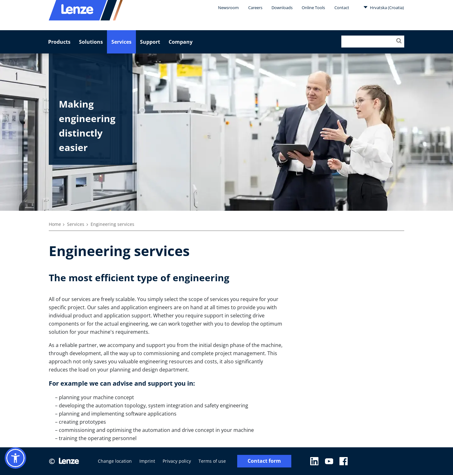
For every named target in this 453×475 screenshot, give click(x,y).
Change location (115, 461)
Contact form (264, 461)
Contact (341, 7)
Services (121, 41)
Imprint (147, 461)
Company (181, 41)
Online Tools (313, 7)
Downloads (282, 7)
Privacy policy (177, 461)
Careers (255, 7)
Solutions (91, 41)
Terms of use (212, 461)
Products (59, 41)
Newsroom (228, 7)
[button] (15, 458)
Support (150, 41)
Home (55, 224)
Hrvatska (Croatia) (383, 7)
